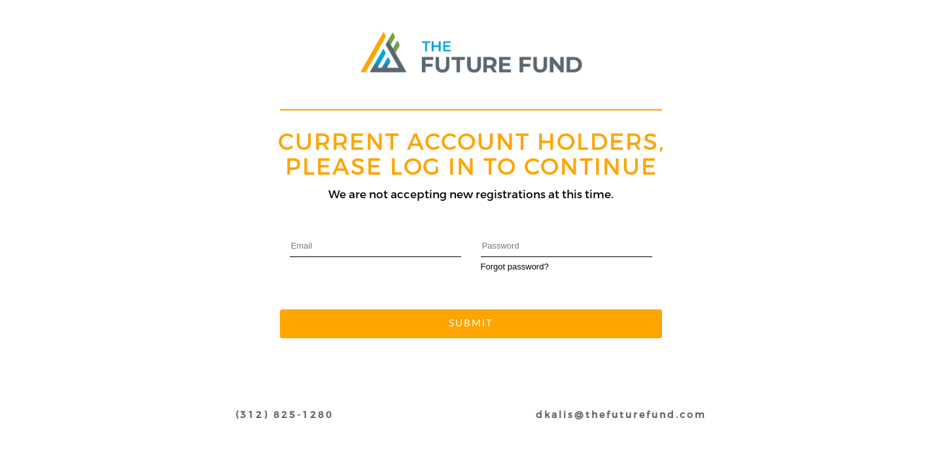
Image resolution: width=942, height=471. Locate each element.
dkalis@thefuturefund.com (621, 415)
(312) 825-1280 (285, 415)
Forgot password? (515, 266)
